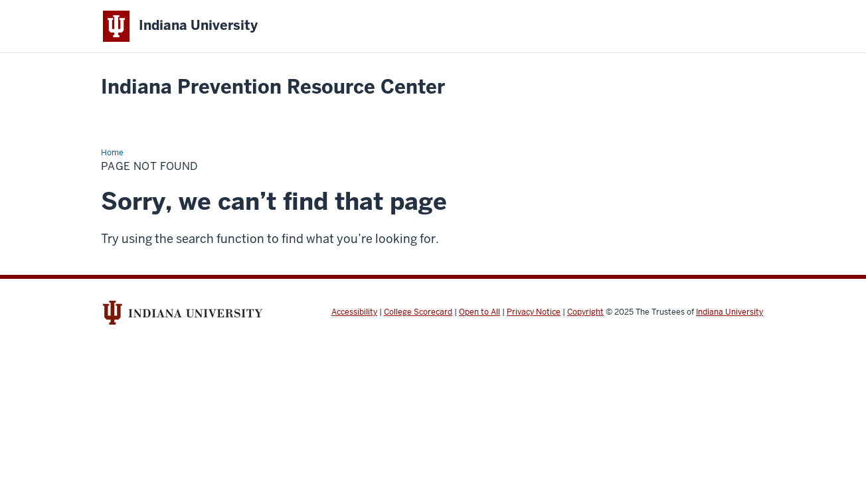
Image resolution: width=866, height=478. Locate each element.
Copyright (585, 312)
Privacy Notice (534, 312)
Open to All (479, 312)
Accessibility (354, 312)
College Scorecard (418, 312)
